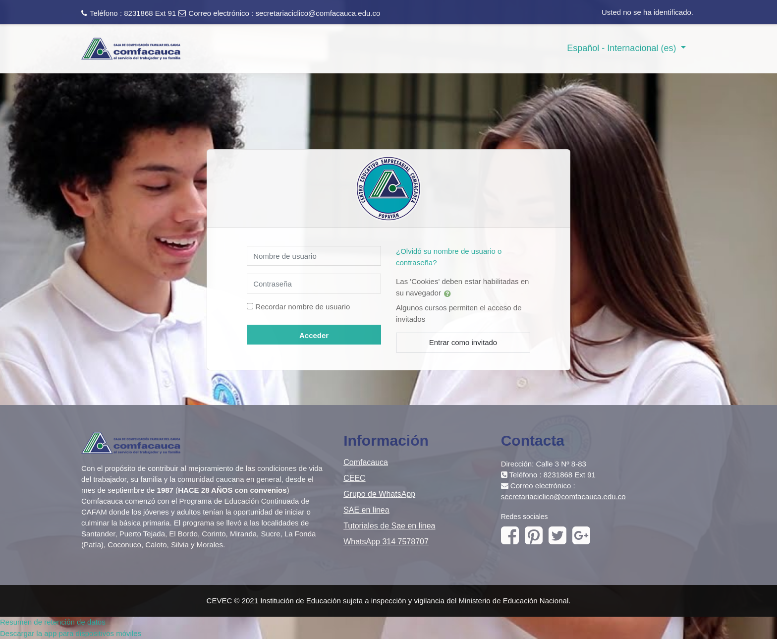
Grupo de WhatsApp (379, 494)
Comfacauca (365, 462)
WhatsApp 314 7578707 (386, 541)
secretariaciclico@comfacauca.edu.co (317, 13)
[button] (449, 293)
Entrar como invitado (463, 342)
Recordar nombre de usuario (302, 306)
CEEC (354, 478)
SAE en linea (366, 510)
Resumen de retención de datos (53, 622)
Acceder (314, 335)
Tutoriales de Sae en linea (389, 526)
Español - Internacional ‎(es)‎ (622, 48)
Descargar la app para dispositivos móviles (70, 633)
